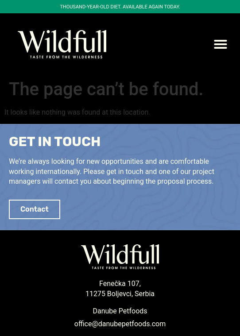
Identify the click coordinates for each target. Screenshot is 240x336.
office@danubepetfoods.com (120, 324)
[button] (220, 44)
